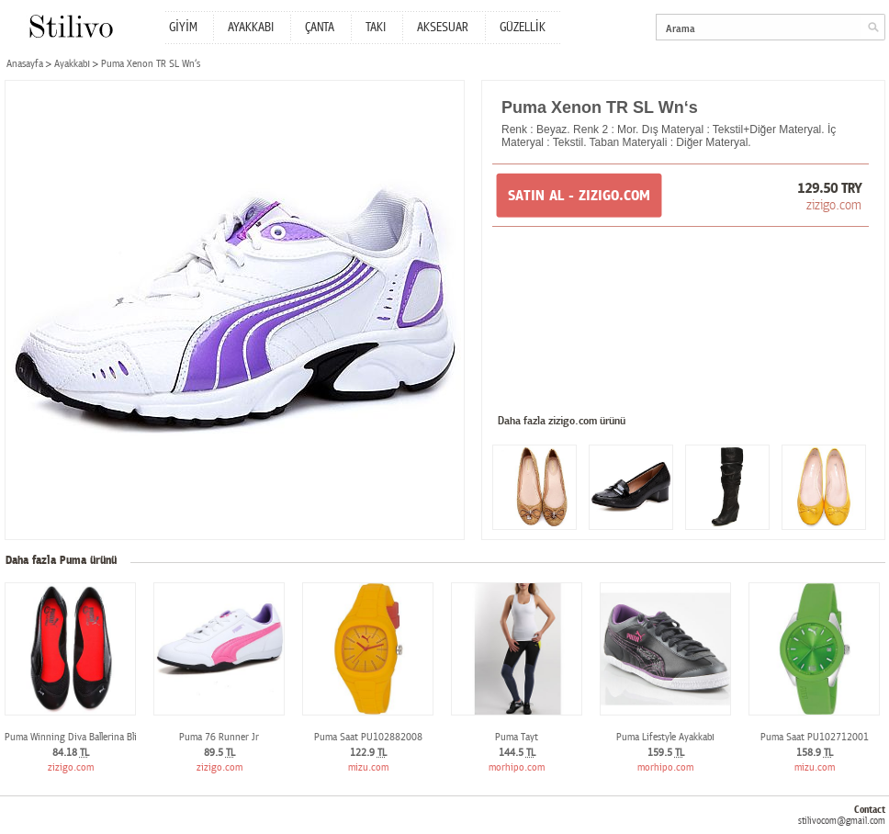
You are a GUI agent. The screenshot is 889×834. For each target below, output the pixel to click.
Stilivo (70, 26)
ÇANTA (319, 27)
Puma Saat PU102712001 (814, 737)
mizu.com (368, 767)
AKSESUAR (442, 27)
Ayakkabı (72, 64)
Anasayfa (24, 64)
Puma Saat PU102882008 (368, 737)
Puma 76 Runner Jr (219, 737)
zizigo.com (833, 205)
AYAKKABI (251, 27)
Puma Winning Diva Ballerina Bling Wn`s (88, 737)
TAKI (376, 27)
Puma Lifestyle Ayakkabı (665, 737)
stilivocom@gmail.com (841, 821)
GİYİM (183, 27)
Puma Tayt (516, 737)
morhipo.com (517, 767)
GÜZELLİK (523, 27)
